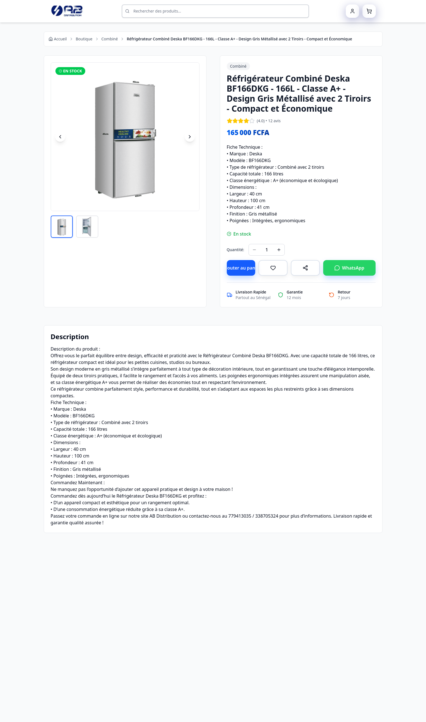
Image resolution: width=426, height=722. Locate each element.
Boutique (84, 38)
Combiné (109, 38)
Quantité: (235, 249)
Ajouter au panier (241, 268)
